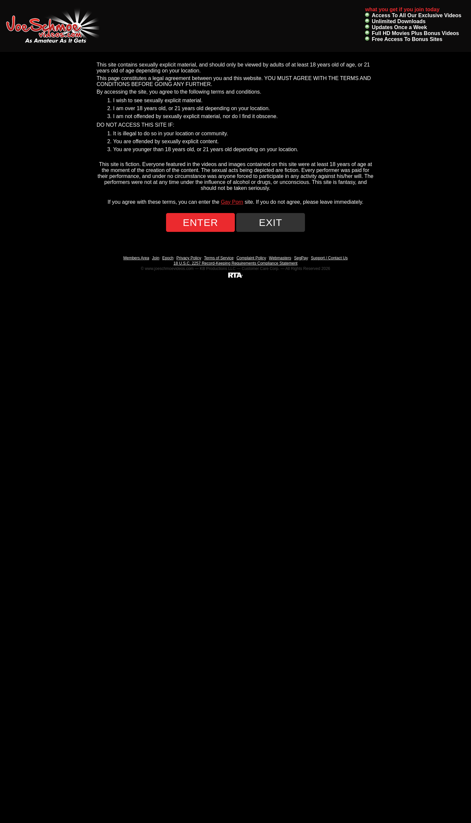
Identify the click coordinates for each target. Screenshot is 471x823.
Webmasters (280, 258)
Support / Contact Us (329, 258)
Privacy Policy (188, 258)
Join (155, 258)
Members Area (136, 258)
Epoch (167, 258)
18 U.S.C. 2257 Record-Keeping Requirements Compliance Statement (236, 263)
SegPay (301, 258)
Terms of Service (219, 258)
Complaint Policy (251, 258)
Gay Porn (232, 202)
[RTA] (235, 275)
